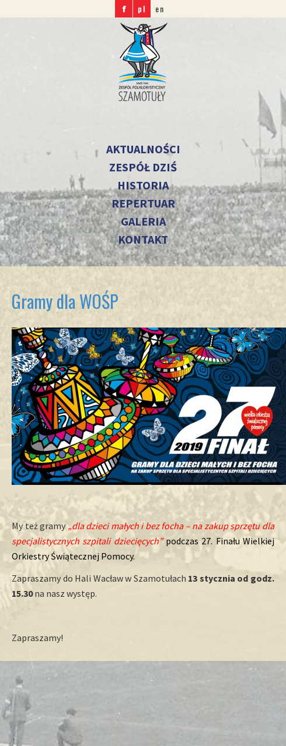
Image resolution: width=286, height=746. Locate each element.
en (160, 8)
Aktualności (143, 149)
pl (142, 8)
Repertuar (143, 203)
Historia (143, 185)
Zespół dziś (143, 167)
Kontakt (143, 239)
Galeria (143, 221)
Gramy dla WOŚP (65, 301)
